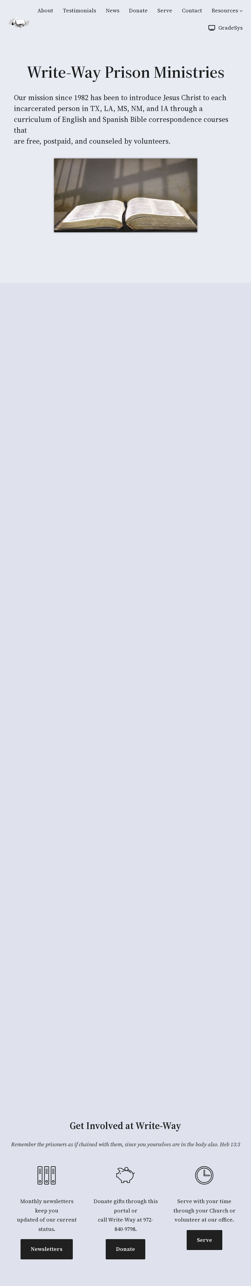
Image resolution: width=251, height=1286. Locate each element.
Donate (125, 1249)
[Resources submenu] (241, 10)
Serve (204, 1240)
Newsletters (47, 1249)
